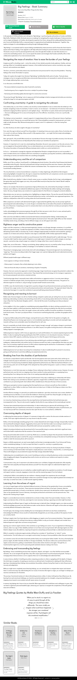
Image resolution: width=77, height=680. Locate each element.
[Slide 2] (38, 618)
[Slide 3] (41, 618)
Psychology (27, 21)
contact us (48, 678)
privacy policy (55, 678)
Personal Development (35, 21)
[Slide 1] (36, 618)
